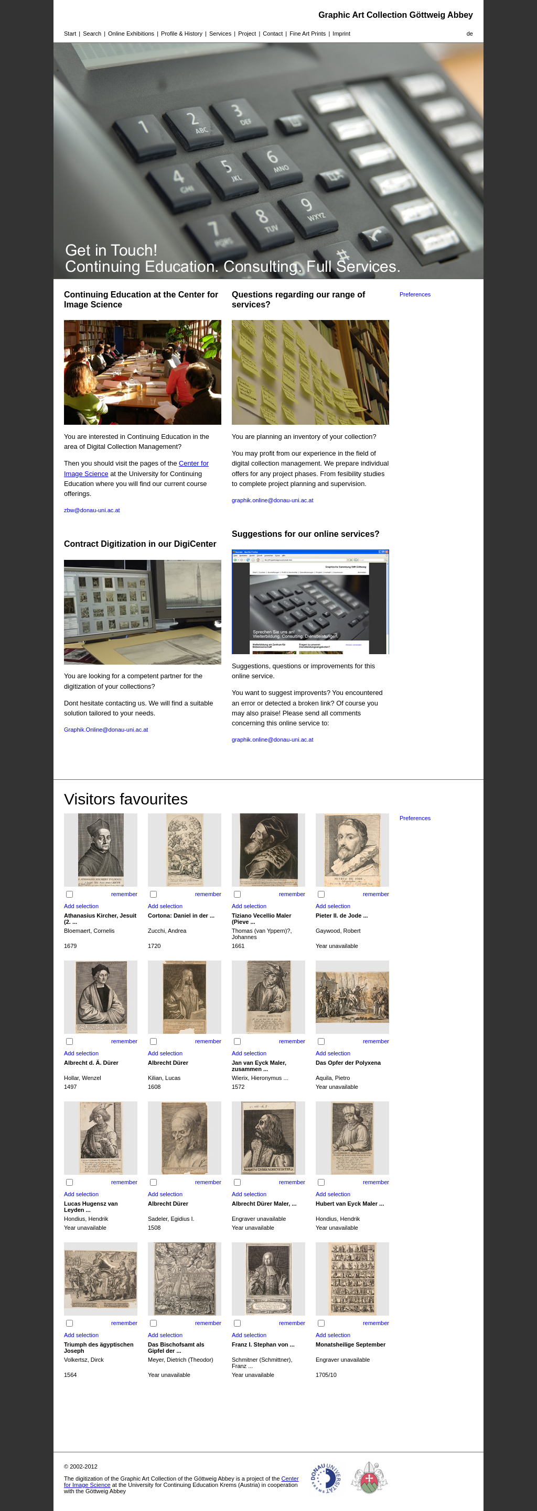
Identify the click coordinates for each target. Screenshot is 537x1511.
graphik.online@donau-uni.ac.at (273, 500)
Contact (273, 33)
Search (92, 33)
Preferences (415, 294)
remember (124, 894)
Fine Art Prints (307, 33)
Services (220, 33)
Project (247, 33)
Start (70, 33)
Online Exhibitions (131, 33)
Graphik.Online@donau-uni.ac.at (106, 729)
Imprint (341, 33)
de (470, 33)
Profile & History (181, 33)
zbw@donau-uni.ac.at (92, 510)
